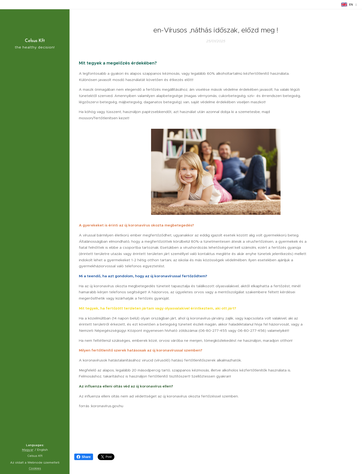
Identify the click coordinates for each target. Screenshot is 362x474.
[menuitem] (34, 213)
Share (84, 457)
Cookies (35, 468)
